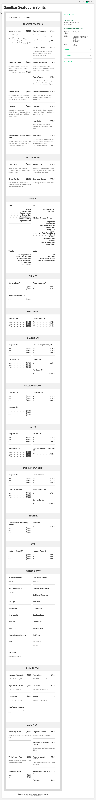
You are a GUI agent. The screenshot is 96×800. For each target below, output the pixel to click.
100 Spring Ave (68, 20)
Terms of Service (29, 795)
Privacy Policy (37, 795)
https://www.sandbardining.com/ (73, 28)
